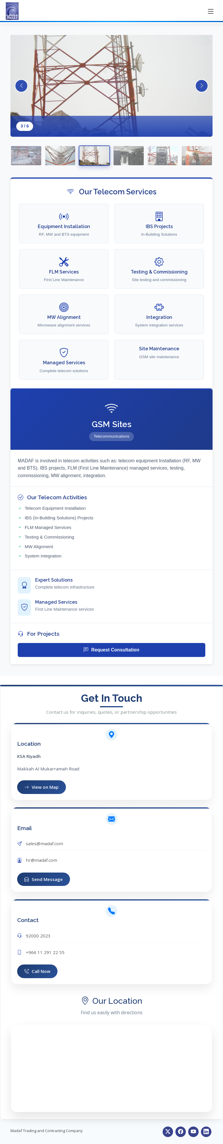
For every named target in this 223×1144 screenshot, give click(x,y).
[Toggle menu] (210, 11)
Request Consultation (111, 649)
